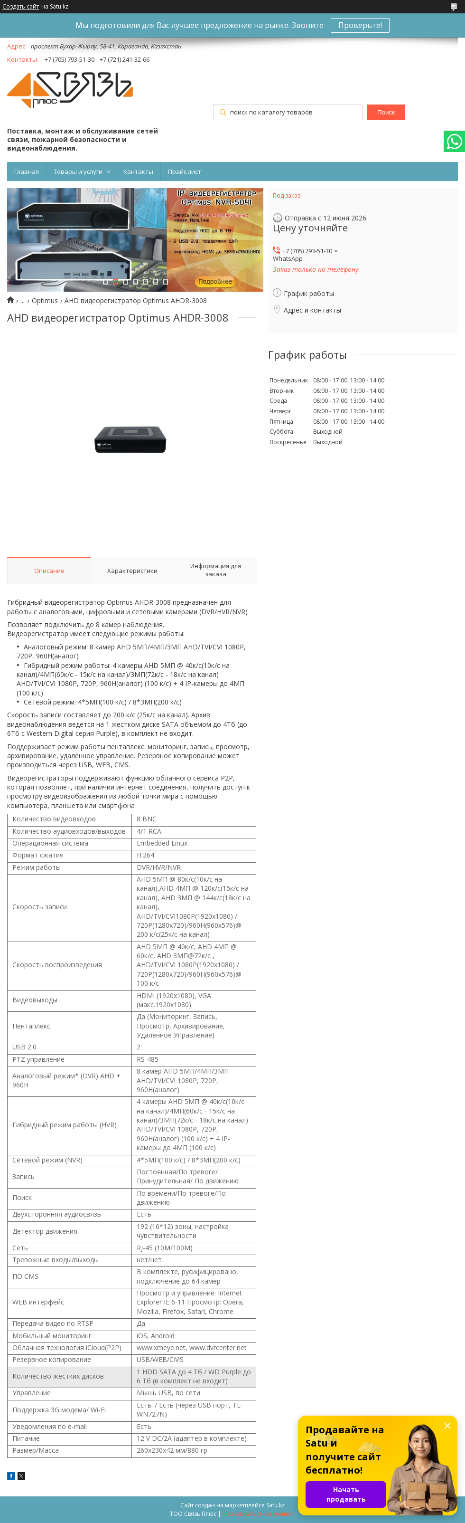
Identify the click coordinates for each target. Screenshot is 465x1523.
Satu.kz (275, 1505)
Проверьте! (360, 25)
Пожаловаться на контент (259, 1514)
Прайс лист (184, 171)
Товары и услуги (78, 171)
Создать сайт (20, 6)
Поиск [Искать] (386, 112)
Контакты (138, 171)
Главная (26, 171)
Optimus (45, 300)
